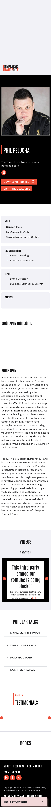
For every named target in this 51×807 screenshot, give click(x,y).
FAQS (6, 771)
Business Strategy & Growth (26, 283)
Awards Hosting (19, 255)
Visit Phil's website (17, 188)
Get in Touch (34, 766)
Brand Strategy (19, 278)
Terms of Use (35, 796)
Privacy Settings (14, 796)
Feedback (18, 766)
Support (17, 771)
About (7, 766)
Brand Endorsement (22, 260)
